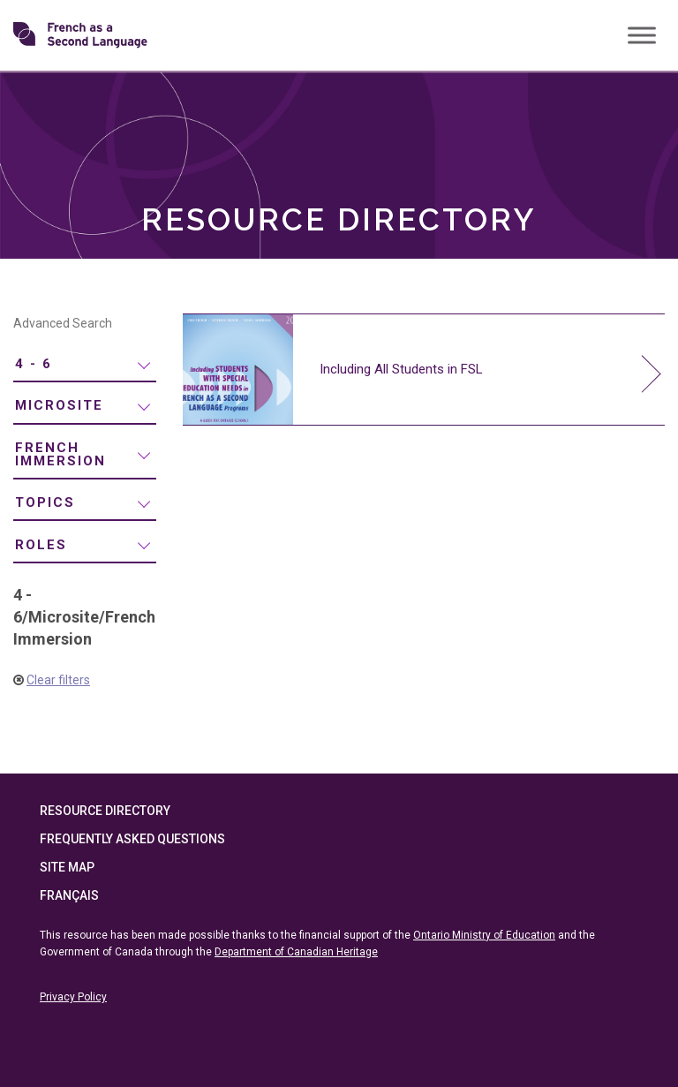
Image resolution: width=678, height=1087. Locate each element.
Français (69, 895)
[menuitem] (84, 365)
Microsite (59, 405)
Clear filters (58, 680)
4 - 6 (33, 364)
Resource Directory (105, 811)
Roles (41, 545)
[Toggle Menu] (642, 34)
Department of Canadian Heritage (296, 952)
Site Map (67, 867)
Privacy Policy (73, 997)
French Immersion (60, 454)
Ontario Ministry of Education (484, 935)
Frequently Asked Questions (132, 839)
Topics (45, 502)
